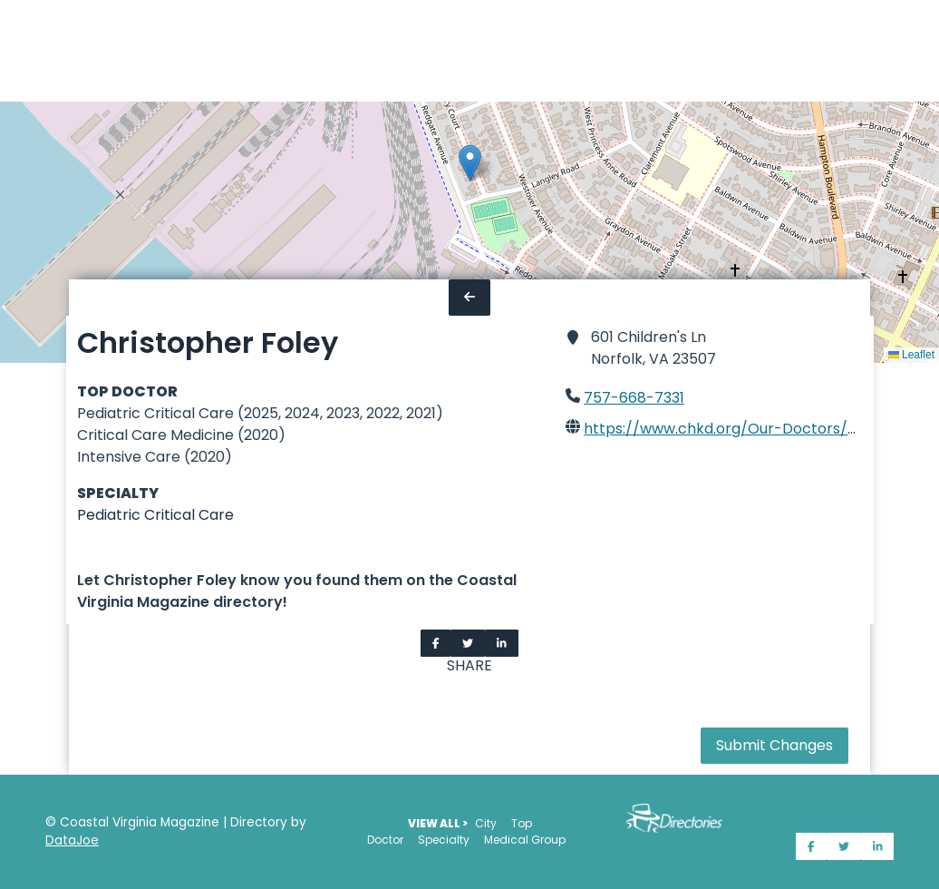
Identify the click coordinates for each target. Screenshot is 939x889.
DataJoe (72, 840)
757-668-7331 (634, 397)
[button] (470, 162)
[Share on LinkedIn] (501, 643)
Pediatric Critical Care (155, 514)
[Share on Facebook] (436, 643)
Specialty (444, 839)
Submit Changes (774, 745)
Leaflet (911, 354)
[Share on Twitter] (467, 643)
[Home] (11, 51)
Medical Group (525, 839)
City (486, 823)
